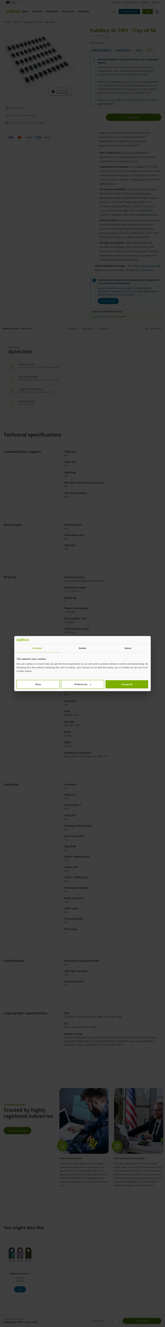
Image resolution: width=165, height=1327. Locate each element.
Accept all (126, 684)
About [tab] (128, 648)
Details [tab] (82, 648)
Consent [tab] (37, 648)
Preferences (82, 684)
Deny (38, 684)
